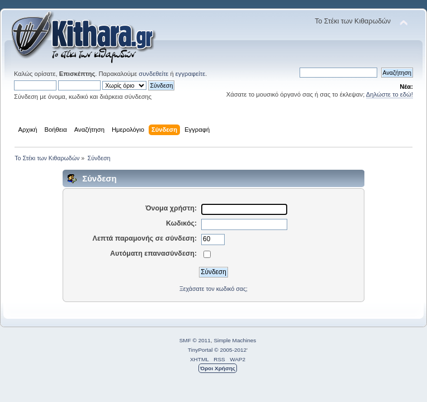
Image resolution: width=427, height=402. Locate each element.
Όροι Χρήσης (217, 368)
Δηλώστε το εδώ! (389, 94)
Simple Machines (235, 340)
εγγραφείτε (190, 73)
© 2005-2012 (230, 350)
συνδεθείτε (153, 73)
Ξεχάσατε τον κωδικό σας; (213, 288)
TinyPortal (200, 350)
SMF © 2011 (195, 340)
